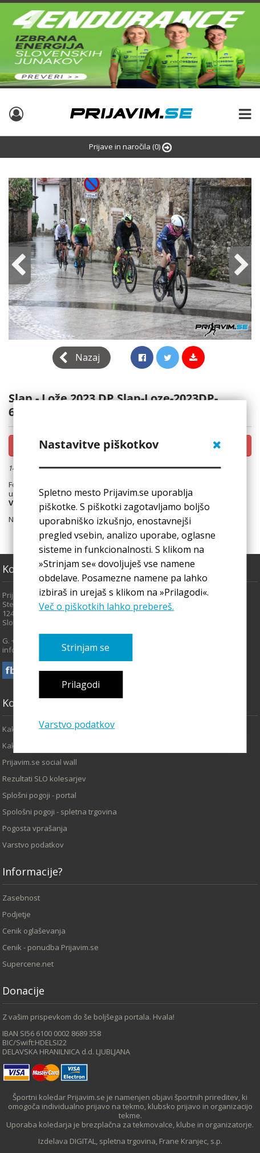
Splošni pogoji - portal (39, 795)
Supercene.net (28, 964)
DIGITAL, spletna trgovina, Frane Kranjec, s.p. (146, 1141)
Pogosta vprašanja (34, 828)
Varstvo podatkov (77, 724)
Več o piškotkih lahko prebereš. (106, 606)
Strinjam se (85, 647)
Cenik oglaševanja (34, 931)
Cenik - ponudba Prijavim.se (50, 947)
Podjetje (16, 914)
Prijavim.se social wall (39, 762)
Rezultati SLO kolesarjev (44, 778)
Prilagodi (81, 684)
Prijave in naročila (130, 146)
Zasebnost (21, 898)
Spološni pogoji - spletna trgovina (59, 811)
